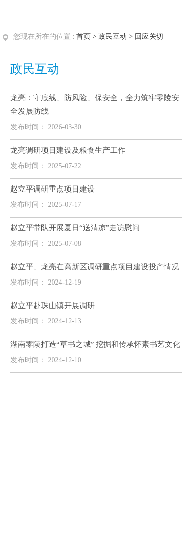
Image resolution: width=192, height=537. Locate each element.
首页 (83, 36)
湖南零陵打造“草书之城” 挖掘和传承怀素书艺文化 (95, 344)
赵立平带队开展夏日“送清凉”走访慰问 (75, 228)
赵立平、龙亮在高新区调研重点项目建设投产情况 (94, 267)
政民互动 (112, 36)
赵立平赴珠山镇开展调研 (52, 305)
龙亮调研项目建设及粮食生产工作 (67, 150)
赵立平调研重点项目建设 (52, 189)
